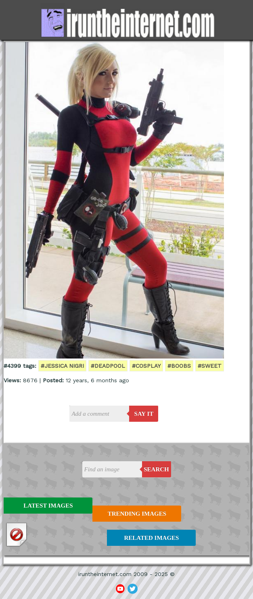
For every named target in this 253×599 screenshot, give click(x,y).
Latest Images (48, 505)
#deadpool (108, 366)
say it (144, 413)
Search (156, 469)
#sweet (210, 366)
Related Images (151, 538)
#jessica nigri (62, 366)
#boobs (179, 366)
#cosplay (146, 366)
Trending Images (137, 513)
